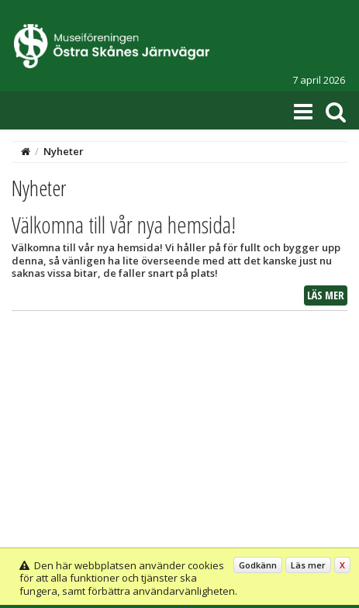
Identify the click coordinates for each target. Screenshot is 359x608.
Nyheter (63, 151)
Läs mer (325, 295)
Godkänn (258, 565)
